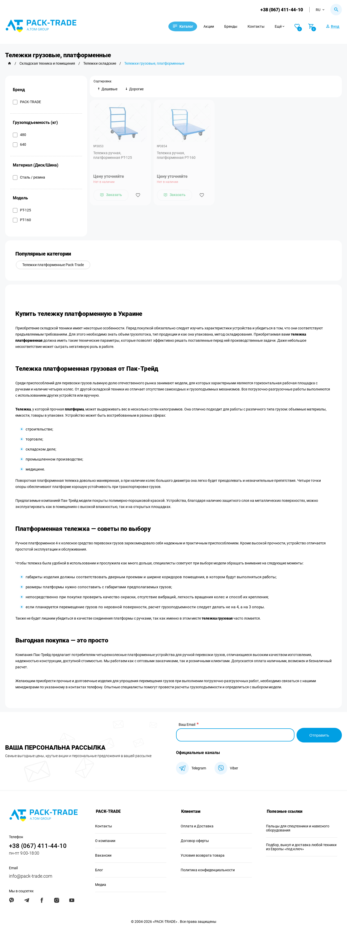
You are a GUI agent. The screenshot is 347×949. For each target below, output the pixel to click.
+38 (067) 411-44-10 (281, 9)
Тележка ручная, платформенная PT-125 (113, 155)
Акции (212, 26)
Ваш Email (187, 725)
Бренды (233, 26)
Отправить (319, 735)
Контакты (259, 26)
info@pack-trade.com (30, 875)
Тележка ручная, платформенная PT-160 (176, 155)
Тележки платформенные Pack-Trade (53, 265)
